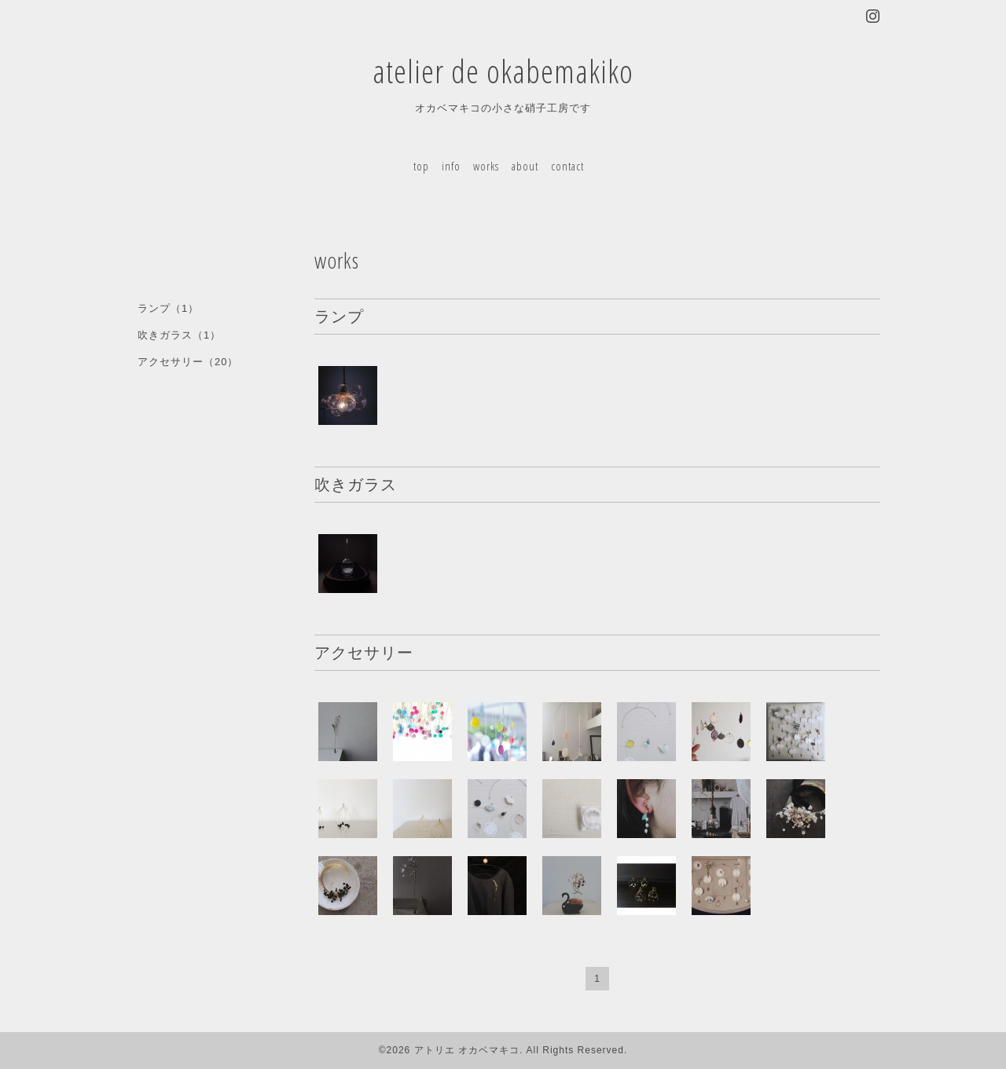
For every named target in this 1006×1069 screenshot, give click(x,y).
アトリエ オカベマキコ (467, 1050)
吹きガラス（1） (179, 335)
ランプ (339, 316)
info (451, 166)
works (486, 166)
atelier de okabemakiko (503, 71)
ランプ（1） (168, 308)
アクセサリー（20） (188, 362)
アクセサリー (363, 652)
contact (567, 166)
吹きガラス (355, 484)
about (525, 166)
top (421, 166)
